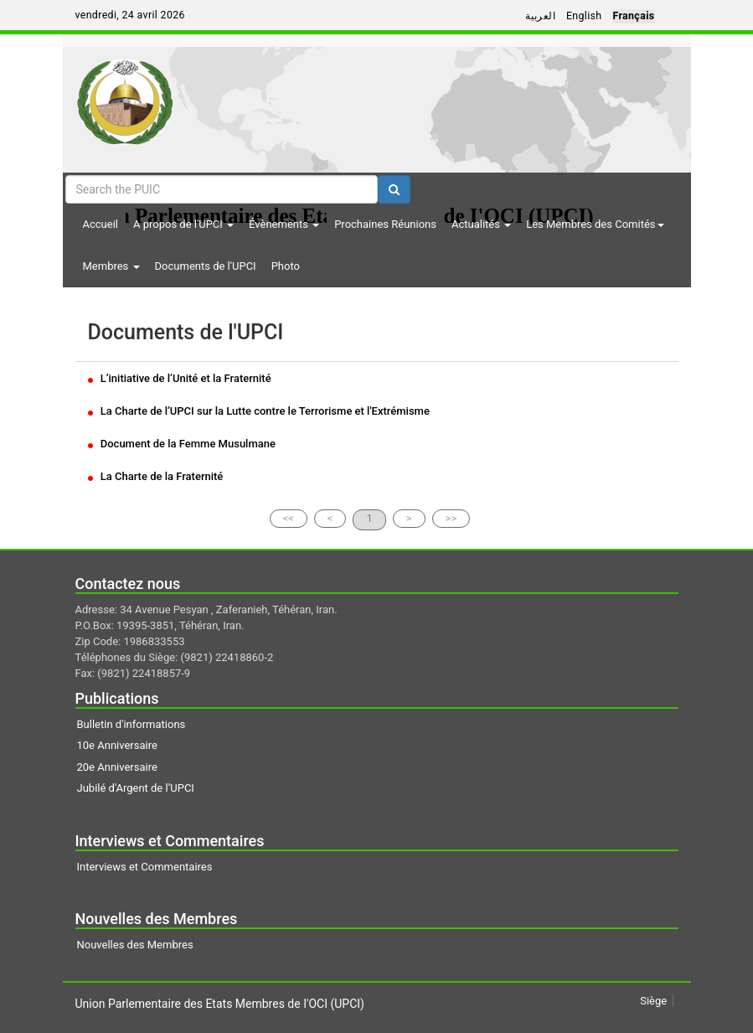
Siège (653, 1000)
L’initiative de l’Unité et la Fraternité (179, 378)
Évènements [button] (284, 224)
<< (288, 518)
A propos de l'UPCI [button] (183, 224)
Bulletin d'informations (131, 724)
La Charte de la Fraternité (156, 476)
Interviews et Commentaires (145, 866)
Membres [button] (111, 266)
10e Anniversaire (117, 745)
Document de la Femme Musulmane (182, 443)
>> (451, 518)
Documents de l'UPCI (205, 266)
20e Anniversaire (117, 767)
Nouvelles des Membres (135, 944)
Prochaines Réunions (385, 224)
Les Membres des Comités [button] (594, 224)
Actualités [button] (481, 224)
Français (633, 16)
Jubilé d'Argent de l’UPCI (135, 788)
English (584, 16)
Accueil (100, 224)
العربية (540, 16)
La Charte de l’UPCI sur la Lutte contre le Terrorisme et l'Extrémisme (259, 411)
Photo (285, 266)
